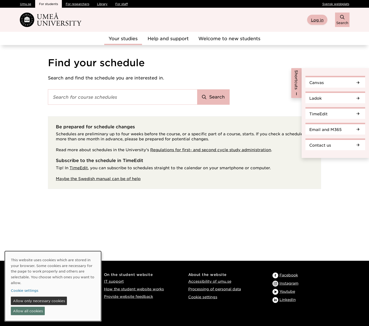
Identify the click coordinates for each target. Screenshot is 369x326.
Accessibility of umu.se (209, 281)
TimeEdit (334, 113)
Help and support (168, 38)
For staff (121, 4)
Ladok (334, 98)
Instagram (288, 283)
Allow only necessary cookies (39, 301)
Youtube (287, 291)
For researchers (77, 4)
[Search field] (122, 97)
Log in (317, 19)
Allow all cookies (28, 311)
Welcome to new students (229, 38)
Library (102, 4)
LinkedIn (287, 299)
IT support (114, 281)
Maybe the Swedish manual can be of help (98, 178)
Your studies (123, 38)
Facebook (288, 275)
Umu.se (25, 4)
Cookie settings (202, 296)
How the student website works (134, 289)
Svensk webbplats (335, 4)
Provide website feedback (128, 296)
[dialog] (53, 286)
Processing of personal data (214, 289)
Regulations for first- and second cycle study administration (210, 149)
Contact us (334, 145)
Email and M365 (334, 129)
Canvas (334, 82)
